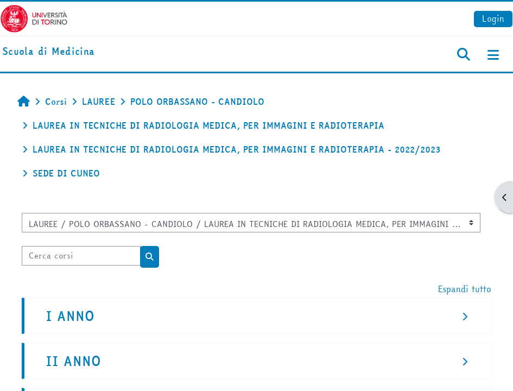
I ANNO (70, 316)
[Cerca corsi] (81, 256)
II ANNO (73, 361)
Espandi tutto (464, 288)
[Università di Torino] (34, 17)
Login (493, 18)
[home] (48, 52)
